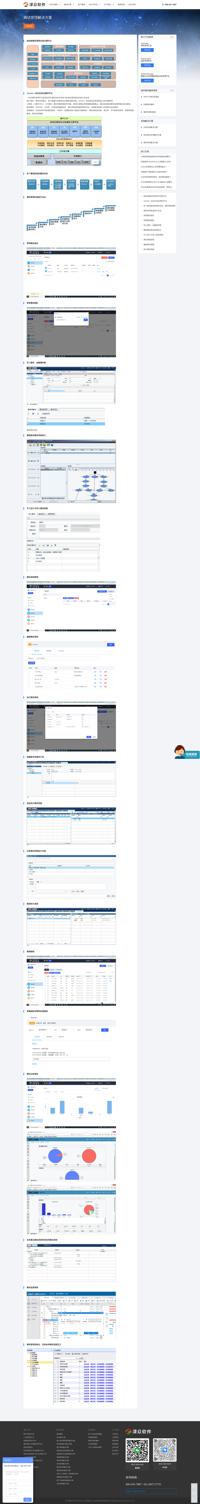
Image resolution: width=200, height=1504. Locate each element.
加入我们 (115, 1450)
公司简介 (115, 1434)
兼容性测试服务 (149, 112)
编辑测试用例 (148, 244)
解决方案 (69, 5)
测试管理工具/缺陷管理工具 (32, 1444)
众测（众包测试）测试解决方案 (67, 1474)
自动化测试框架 (28, 1464)
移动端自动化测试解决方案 (66, 1454)
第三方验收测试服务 (95, 1434)
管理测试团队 (148, 220)
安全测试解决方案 (63, 1484)
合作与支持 (95, 5)
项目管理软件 (28, 1447)
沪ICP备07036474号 (72, 1501)
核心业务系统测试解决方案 (66, 1441)
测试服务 (60, 1434)
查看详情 (147, 50)
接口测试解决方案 (63, 1447)
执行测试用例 (148, 249)
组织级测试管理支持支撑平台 (155, 196)
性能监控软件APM (29, 1441)
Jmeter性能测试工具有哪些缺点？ (154, 167)
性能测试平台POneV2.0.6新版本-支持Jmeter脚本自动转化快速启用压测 (157, 162)
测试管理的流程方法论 (152, 211)
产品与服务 (55, 5)
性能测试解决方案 (63, 1457)
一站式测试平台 (28, 1437)
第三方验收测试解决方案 (65, 1480)
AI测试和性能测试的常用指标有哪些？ (156, 157)
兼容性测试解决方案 (63, 1470)
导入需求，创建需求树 (152, 225)
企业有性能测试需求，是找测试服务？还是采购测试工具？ (157, 177)
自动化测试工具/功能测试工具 (33, 1450)
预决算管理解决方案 (63, 1467)
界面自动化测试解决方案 (65, 1450)
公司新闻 (115, 1437)
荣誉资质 (115, 1441)
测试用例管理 (148, 240)
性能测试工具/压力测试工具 (32, 1460)
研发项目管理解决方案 (152, 135)
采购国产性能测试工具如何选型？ (154, 172)
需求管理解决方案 (150, 143)
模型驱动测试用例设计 (152, 230)
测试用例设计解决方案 (64, 1444)
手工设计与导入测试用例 (153, 235)
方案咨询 (29, 26)
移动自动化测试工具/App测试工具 (34, 1454)
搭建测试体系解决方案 (64, 1477)
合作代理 (132, 4)
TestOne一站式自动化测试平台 (155, 201)
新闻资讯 (121, 4)
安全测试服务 (92, 1444)
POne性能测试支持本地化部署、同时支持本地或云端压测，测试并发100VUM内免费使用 (157, 187)
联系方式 (115, 1454)
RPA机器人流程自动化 (31, 1467)
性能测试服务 (148, 104)
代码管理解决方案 (150, 127)
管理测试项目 (148, 215)
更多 (172, 37)
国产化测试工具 (28, 1434)
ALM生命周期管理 (29, 1457)
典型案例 (115, 1444)
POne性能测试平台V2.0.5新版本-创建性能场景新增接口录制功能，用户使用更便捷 (157, 182)
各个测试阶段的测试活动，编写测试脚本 (159, 206)
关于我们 (109, 5)
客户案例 (81, 4)
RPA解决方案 (61, 1437)
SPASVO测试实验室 (151, 97)
